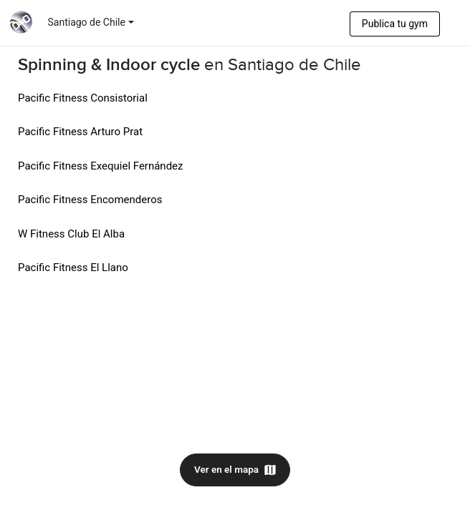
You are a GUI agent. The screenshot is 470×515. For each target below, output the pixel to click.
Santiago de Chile (86, 22)
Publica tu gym (395, 23)
